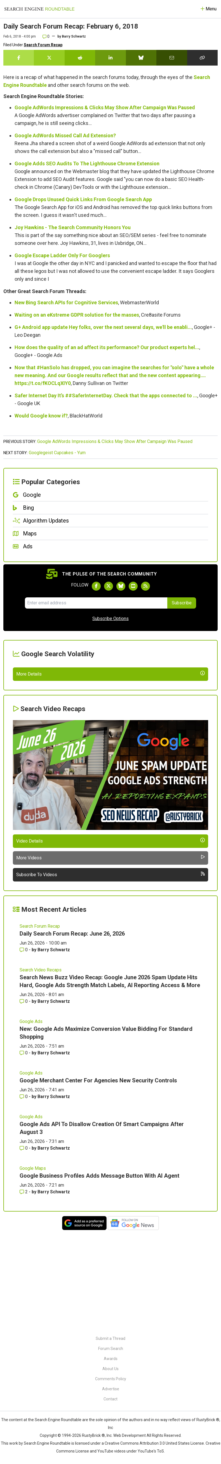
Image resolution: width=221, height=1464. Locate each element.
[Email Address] (96, 603)
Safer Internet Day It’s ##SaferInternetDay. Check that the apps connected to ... (106, 395)
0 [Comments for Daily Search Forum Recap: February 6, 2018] (46, 36)
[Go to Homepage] (39, 9)
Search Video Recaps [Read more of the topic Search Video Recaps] (41, 1067)
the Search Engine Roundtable (55, 1419)
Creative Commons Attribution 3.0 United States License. (155, 1443)
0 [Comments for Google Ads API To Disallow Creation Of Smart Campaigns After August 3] (24, 1246)
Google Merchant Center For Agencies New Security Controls (98, 1178)
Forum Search (110, 1348)
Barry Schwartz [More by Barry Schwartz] (53, 1047)
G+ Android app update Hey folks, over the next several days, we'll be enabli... (103, 327)
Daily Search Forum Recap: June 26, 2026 (72, 1031)
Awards (110, 1358)
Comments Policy (110, 1379)
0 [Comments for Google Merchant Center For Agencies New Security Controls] (24, 1194)
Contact (110, 1399)
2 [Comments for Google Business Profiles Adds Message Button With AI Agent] (24, 1289)
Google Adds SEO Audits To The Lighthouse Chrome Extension (87, 163)
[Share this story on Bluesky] (141, 58)
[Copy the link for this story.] (202, 58)
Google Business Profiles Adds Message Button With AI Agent (99, 1273)
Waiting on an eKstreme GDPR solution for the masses (77, 315)
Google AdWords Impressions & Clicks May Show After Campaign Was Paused (105, 107)
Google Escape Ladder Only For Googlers (62, 255)
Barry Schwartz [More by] (74, 36)
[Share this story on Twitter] (49, 58)
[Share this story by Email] (171, 58)
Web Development (129, 1435)
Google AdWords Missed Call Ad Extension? (65, 135)
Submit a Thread (110, 1338)
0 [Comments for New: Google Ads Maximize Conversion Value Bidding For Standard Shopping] (24, 1150)
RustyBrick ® (93, 1435)
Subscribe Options (110, 618)
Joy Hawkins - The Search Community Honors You (73, 227)
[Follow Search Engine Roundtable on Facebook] (96, 586)
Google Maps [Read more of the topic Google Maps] (33, 1266)
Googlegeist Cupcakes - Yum (57, 452)
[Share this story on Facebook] (18, 58)
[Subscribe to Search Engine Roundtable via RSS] (145, 586)
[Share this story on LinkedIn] (110, 58)
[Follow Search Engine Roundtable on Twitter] (108, 586)
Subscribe (182, 602)
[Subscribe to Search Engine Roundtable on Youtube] (133, 586)
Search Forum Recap (43, 45)
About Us (110, 1368)
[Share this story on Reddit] (80, 58)
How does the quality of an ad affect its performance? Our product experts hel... (107, 347)
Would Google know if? (41, 416)
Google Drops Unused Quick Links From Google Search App (83, 199)
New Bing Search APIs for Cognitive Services (66, 302)
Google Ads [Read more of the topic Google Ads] (31, 1119)
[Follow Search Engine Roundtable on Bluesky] (120, 586)
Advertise (110, 1389)
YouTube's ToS (151, 1451)
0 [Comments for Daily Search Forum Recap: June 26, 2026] (24, 1047)
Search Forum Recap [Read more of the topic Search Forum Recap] (40, 1024)
